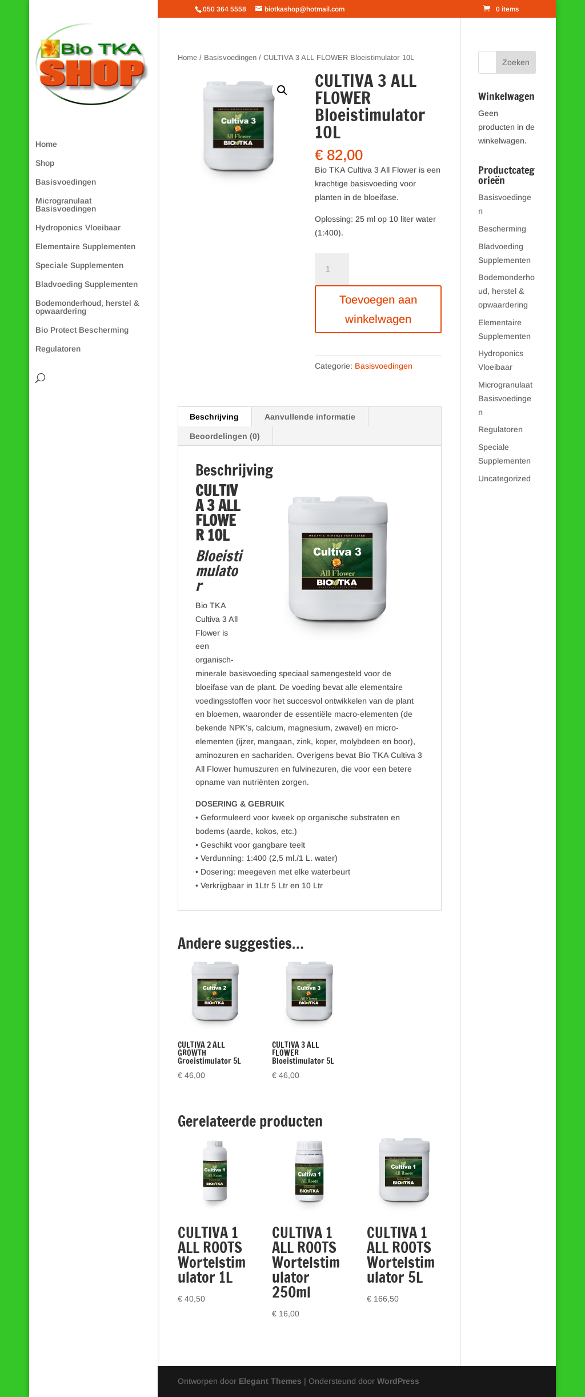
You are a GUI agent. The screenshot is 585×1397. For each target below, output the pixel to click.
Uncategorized (504, 478)
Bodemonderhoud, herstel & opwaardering (87, 307)
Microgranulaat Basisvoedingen (65, 205)
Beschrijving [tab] (214, 416)
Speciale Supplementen (79, 265)
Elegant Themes (270, 1381)
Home (46, 144)
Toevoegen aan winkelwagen (378, 309)
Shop (44, 163)
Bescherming (502, 228)
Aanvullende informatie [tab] (310, 416)
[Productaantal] (332, 269)
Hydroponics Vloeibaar (78, 227)
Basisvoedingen (65, 182)
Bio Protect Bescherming (82, 330)
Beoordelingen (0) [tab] (225, 436)
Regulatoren (58, 349)
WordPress (398, 1381)
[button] (282, 90)
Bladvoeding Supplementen (86, 284)
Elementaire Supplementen (85, 246)
